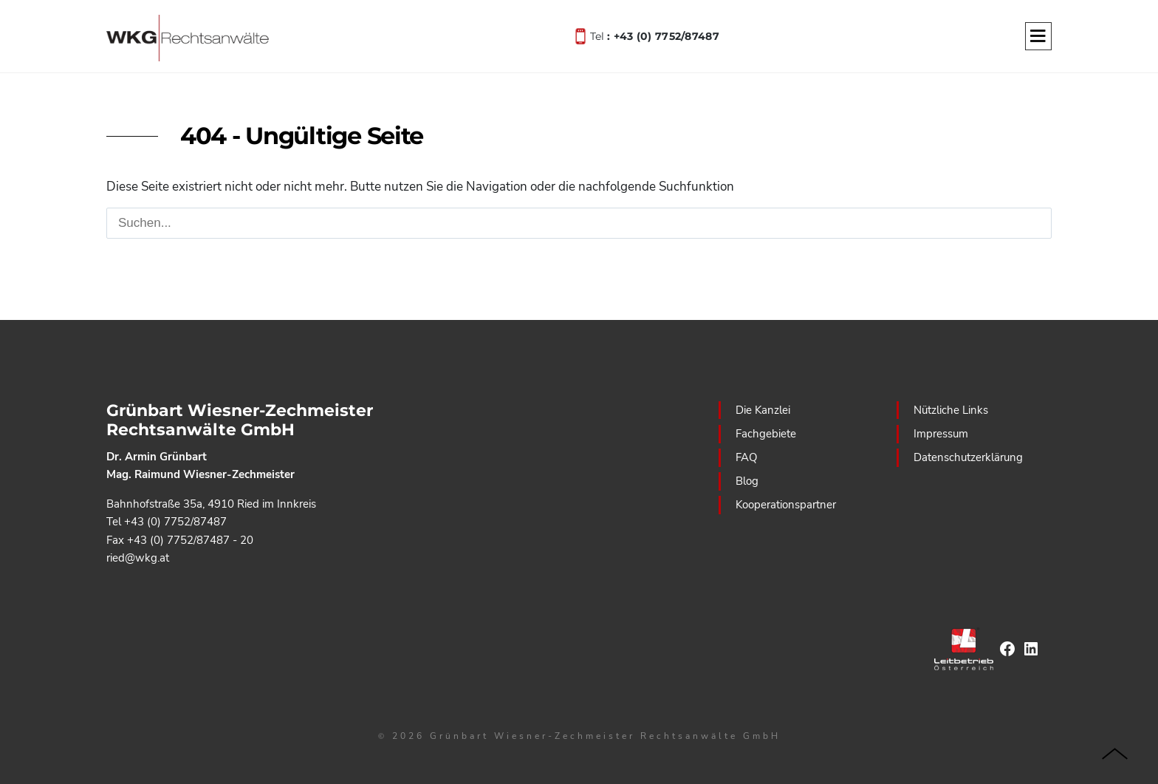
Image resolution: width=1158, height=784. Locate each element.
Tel (654, 35)
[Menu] (1038, 37)
